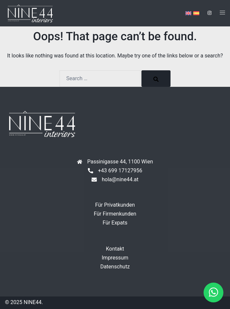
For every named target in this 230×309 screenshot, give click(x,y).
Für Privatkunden (115, 205)
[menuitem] (188, 13)
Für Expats (114, 223)
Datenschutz (115, 266)
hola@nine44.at (120, 179)
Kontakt (115, 249)
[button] (213, 292)
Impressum (115, 258)
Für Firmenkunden (115, 214)
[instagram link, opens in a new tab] (208, 13)
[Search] (156, 78)
